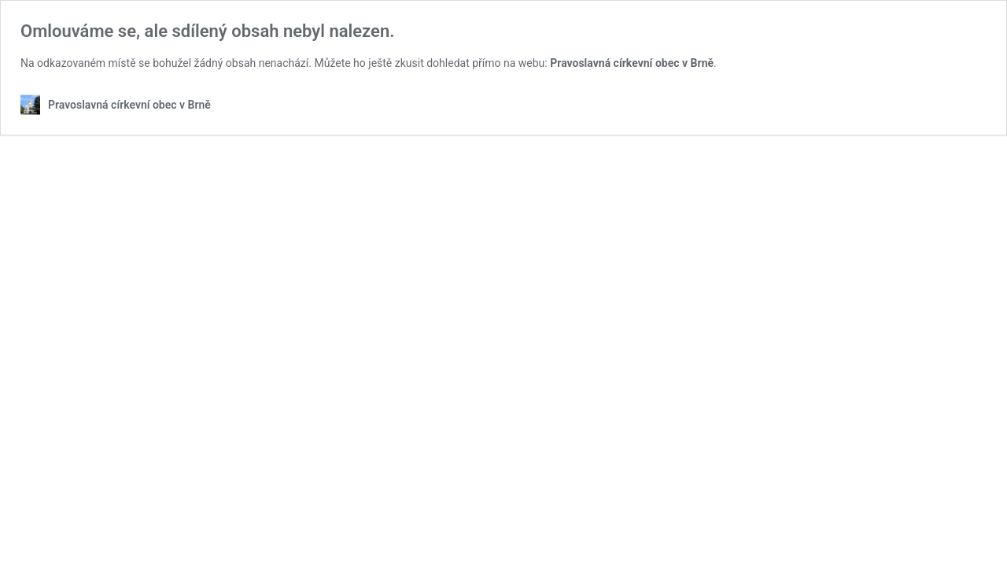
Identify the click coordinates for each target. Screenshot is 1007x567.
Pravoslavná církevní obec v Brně (632, 63)
